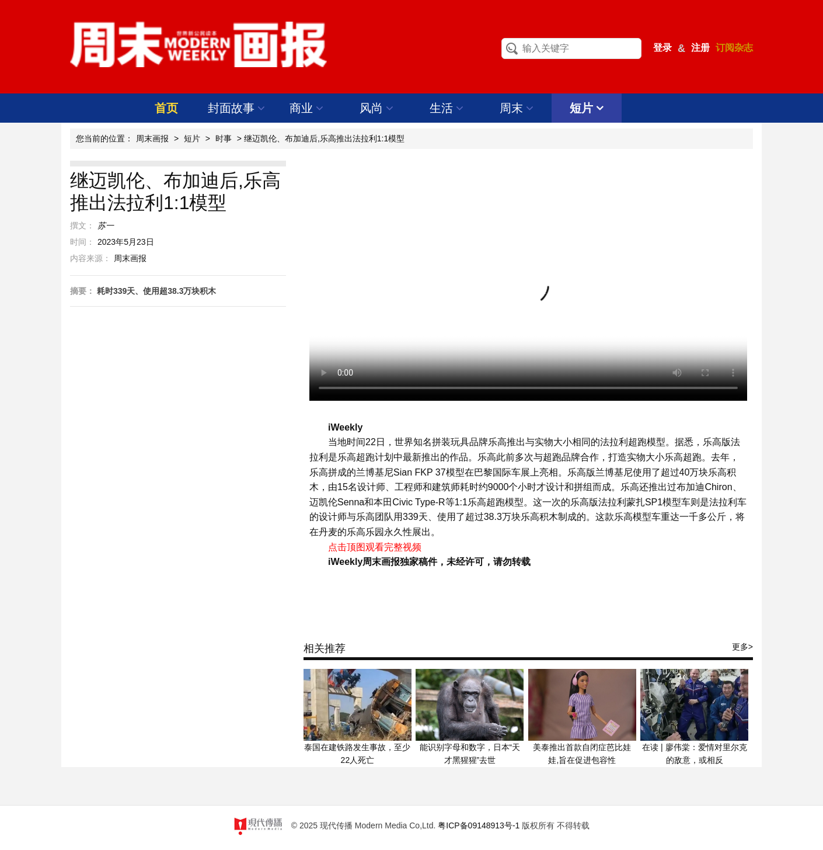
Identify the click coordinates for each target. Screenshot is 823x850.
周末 (517, 108)
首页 (166, 108)
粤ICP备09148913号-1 (478, 825)
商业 (307, 108)
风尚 (377, 108)
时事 (223, 138)
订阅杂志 (734, 48)
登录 (662, 48)
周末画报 (152, 138)
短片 (587, 108)
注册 (700, 48)
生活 (447, 108)
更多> (742, 646)
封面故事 (237, 108)
